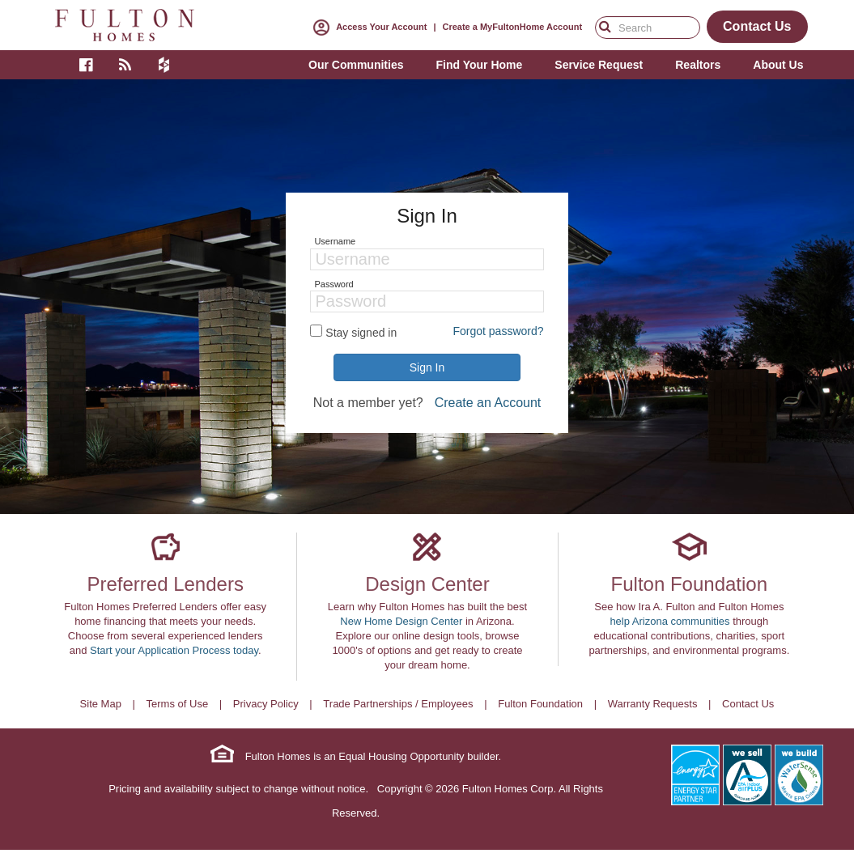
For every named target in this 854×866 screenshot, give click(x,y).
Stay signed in (361, 332)
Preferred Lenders (165, 584)
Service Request (598, 64)
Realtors (697, 64)
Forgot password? (497, 331)
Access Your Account (367, 27)
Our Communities (355, 64)
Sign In (427, 367)
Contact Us (748, 704)
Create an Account (488, 403)
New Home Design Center (401, 621)
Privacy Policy (266, 704)
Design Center (427, 584)
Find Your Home (478, 64)
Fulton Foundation (689, 584)
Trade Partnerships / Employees (398, 704)
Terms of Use (178, 704)
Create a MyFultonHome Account (512, 27)
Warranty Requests (653, 704)
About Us (778, 64)
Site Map (100, 704)
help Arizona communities (669, 621)
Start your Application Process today (174, 650)
